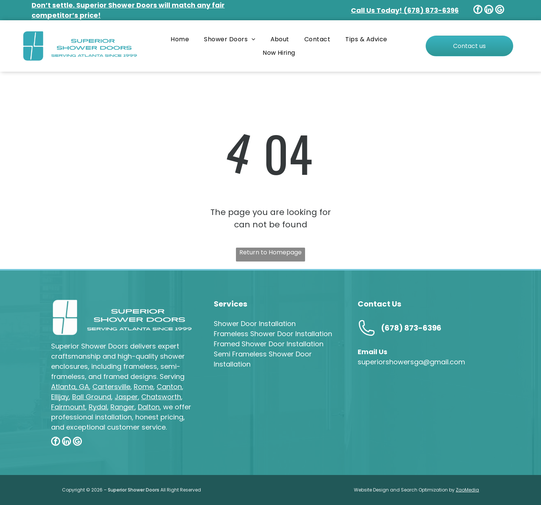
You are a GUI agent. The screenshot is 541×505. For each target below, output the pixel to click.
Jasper (126, 396)
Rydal (98, 407)
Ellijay (60, 396)
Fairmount (68, 407)
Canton (169, 386)
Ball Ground (91, 396)
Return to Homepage (270, 252)
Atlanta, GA (70, 386)
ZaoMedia (467, 490)
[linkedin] (488, 10)
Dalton (149, 407)
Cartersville (111, 386)
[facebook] (477, 10)
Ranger (122, 407)
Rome (143, 386)
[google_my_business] (499, 10)
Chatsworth (161, 396)
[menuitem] (179, 39)
